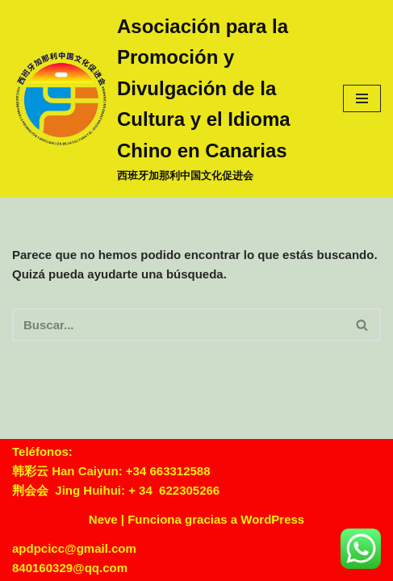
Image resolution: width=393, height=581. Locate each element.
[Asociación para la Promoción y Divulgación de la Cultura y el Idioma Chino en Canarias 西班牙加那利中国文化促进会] (165, 98)
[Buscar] (178, 324)
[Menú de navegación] (362, 98)
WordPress (272, 519)
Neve (103, 519)
